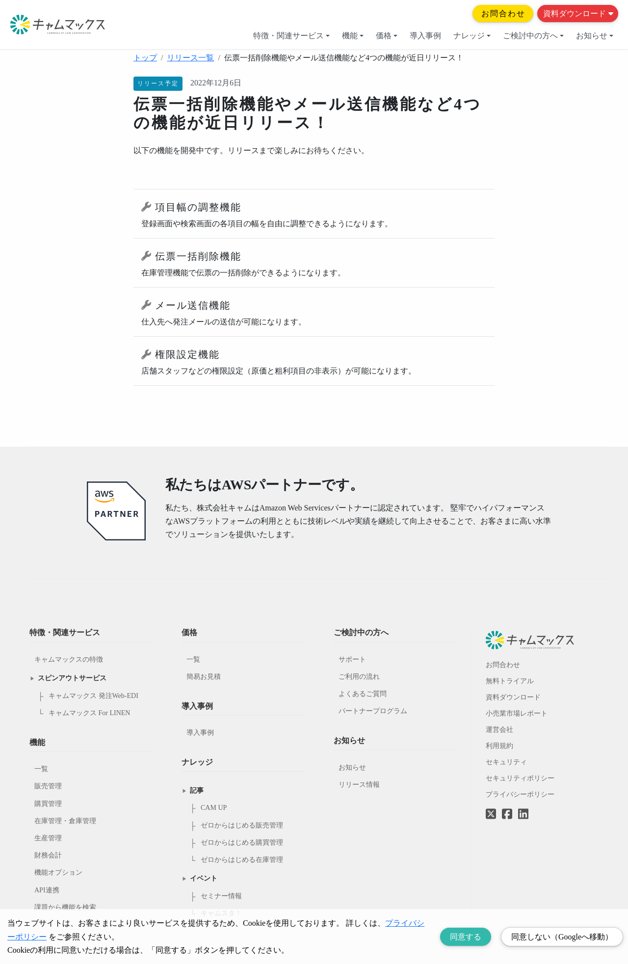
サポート (352, 659)
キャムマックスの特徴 (68, 659)
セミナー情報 (221, 896)
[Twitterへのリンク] (491, 806)
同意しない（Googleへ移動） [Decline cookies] (562, 937)
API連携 (46, 890)
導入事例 (425, 35)
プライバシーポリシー (520, 794)
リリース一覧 (190, 58)
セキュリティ (506, 762)
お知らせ (594, 35)
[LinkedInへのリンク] (523, 814)
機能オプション (58, 872)
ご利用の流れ (359, 676)
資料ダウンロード (578, 13)
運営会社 (499, 729)
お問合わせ (503, 13)
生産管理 (48, 838)
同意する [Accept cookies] (465, 937)
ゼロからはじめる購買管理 (242, 842)
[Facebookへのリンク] (507, 806)
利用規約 (499, 746)
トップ (145, 58)
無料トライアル (510, 681)
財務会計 (48, 855)
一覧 (41, 769)
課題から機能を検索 (65, 907)
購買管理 (48, 803)
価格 (386, 35)
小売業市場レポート (517, 713)
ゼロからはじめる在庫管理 (242, 859)
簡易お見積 (203, 676)
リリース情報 (359, 784)
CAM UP (214, 807)
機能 (353, 35)
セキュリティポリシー (520, 778)
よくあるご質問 (363, 693)
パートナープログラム (373, 711)
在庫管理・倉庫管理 (65, 821)
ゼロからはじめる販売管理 (242, 825)
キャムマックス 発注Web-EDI (93, 695)
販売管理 (48, 786)
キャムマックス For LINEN (89, 713)
